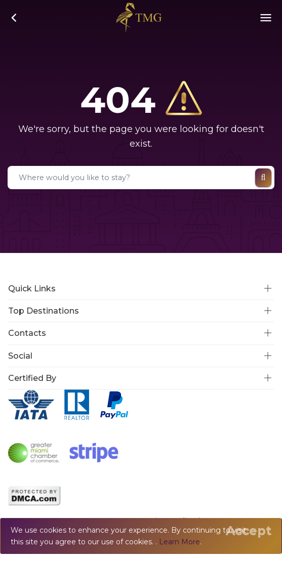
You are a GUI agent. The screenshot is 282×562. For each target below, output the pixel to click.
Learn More (179, 541)
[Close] (248, 530)
